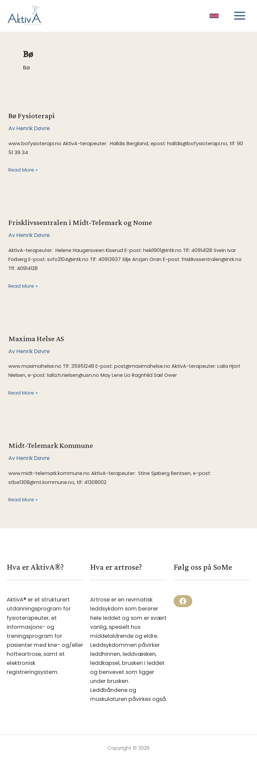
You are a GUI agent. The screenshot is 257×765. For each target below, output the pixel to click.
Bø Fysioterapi (31, 115)
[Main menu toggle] (239, 16)
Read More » (23, 170)
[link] (214, 15)
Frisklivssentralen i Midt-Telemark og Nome (80, 222)
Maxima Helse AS (36, 338)
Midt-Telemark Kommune (50, 445)
